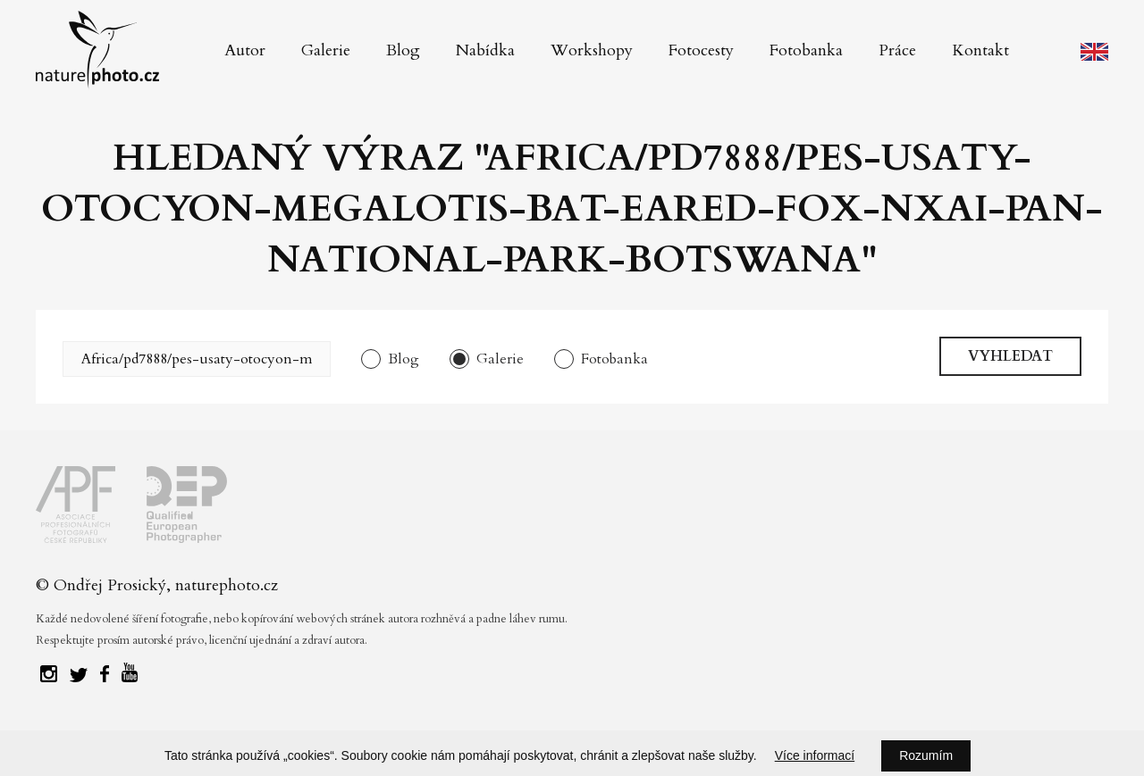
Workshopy (592, 50)
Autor (244, 50)
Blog (403, 50)
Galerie (325, 50)
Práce (897, 50)
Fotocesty (701, 50)
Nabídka (485, 50)
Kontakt (980, 50)
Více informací (814, 755)
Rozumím (926, 755)
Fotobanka (806, 50)
